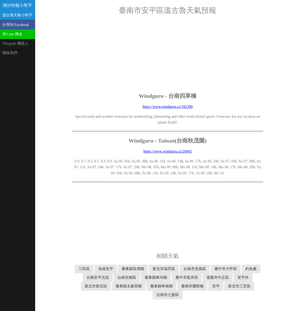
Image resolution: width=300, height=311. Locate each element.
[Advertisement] (167, 54)
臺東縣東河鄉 (156, 277)
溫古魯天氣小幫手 (17, 15)
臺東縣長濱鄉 (133, 269)
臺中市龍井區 (187, 277)
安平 (216, 286)
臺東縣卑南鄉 (161, 286)
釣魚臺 (251, 269)
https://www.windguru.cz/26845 (167, 151)
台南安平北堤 (97, 277)
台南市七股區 (167, 295)
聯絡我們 (9, 53)
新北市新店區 (96, 286)
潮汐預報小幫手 (17, 5)
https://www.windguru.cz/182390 (167, 107)
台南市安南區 (195, 269)
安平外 (243, 277)
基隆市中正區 (217, 277)
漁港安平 (105, 269)
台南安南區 (126, 277)
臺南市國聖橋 (192, 286)
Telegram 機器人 (15, 43)
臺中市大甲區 (225, 269)
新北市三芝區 (239, 286)
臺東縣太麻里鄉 (129, 286)
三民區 (84, 269)
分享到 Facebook (15, 25)
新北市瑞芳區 (164, 269)
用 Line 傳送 (12, 34)
